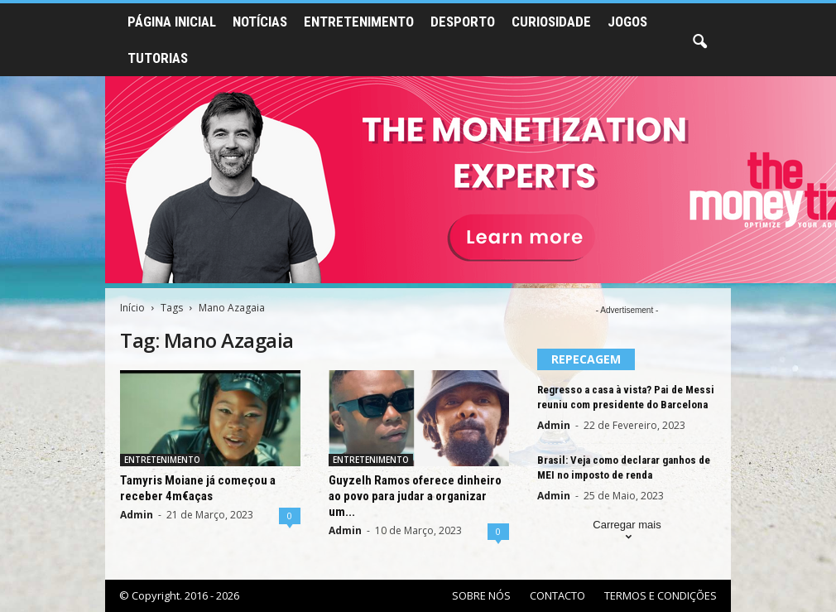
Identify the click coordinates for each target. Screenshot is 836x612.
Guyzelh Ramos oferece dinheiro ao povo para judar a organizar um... (415, 496)
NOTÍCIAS (260, 21)
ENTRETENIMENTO (359, 21)
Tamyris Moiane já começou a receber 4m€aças (198, 488)
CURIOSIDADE (551, 21)
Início (132, 308)
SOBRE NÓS (481, 595)
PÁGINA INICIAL (171, 21)
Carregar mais (627, 532)
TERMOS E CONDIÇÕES (660, 595)
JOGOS (627, 21)
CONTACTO (557, 595)
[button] (699, 42)
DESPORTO (462, 21)
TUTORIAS (157, 58)
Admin (136, 515)
